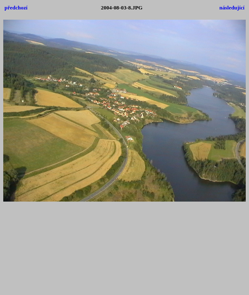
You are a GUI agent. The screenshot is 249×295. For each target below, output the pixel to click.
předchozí (15, 8)
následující (232, 8)
